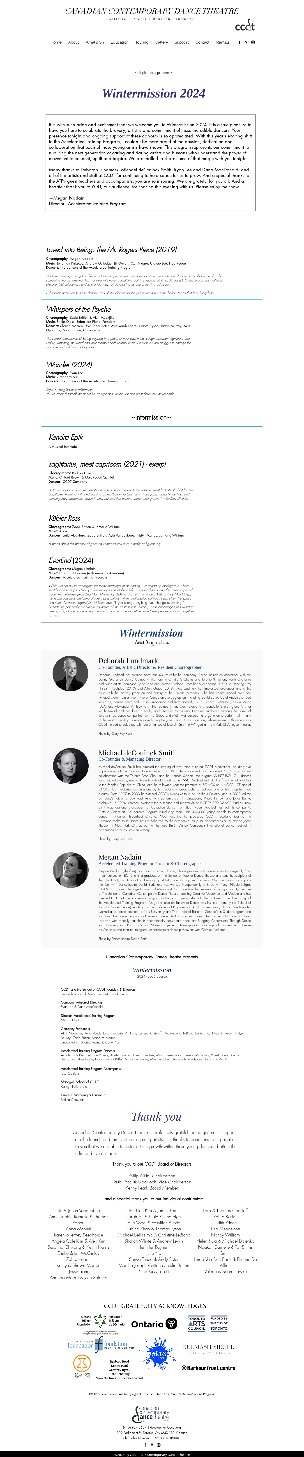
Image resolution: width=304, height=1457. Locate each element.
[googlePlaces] (246, 42)
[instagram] (253, 42)
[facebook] (239, 42)
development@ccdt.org (165, 1427)
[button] (94, 42)
